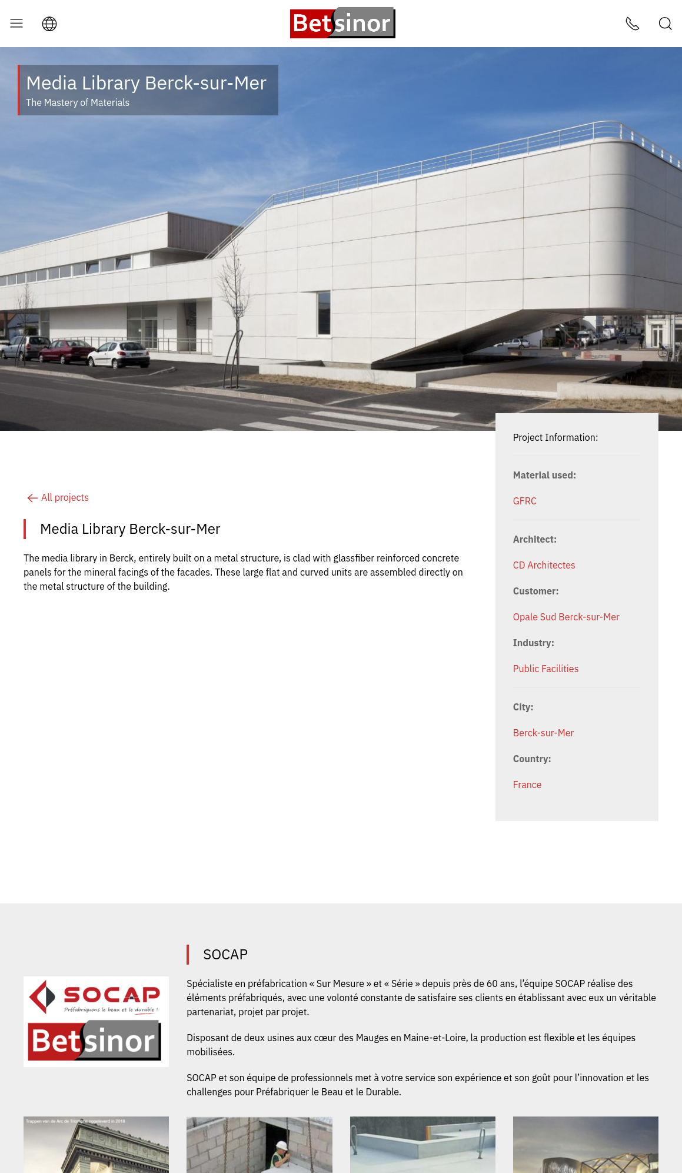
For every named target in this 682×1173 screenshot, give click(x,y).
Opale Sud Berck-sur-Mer (566, 617)
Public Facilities (546, 668)
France (527, 784)
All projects (56, 497)
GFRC (525, 501)
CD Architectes (544, 565)
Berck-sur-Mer (543, 733)
